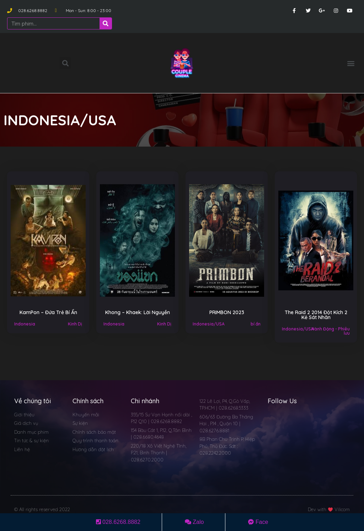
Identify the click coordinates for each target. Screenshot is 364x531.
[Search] (106, 23)
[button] (351, 63)
